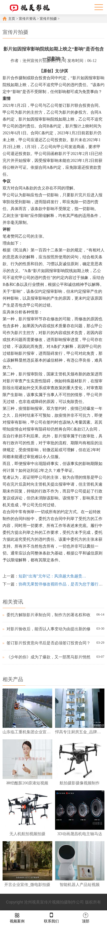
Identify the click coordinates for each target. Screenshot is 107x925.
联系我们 (51, 917)
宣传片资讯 (27, 19)
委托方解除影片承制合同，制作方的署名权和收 (48, 615)
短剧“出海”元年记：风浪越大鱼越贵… (52, 576)
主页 (11, 19)
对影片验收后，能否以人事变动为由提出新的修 (48, 629)
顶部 (85, 917)
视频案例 (17, 917)
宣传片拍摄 (48, 19)
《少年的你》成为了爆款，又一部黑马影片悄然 (48, 657)
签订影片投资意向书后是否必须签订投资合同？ (48, 643)
